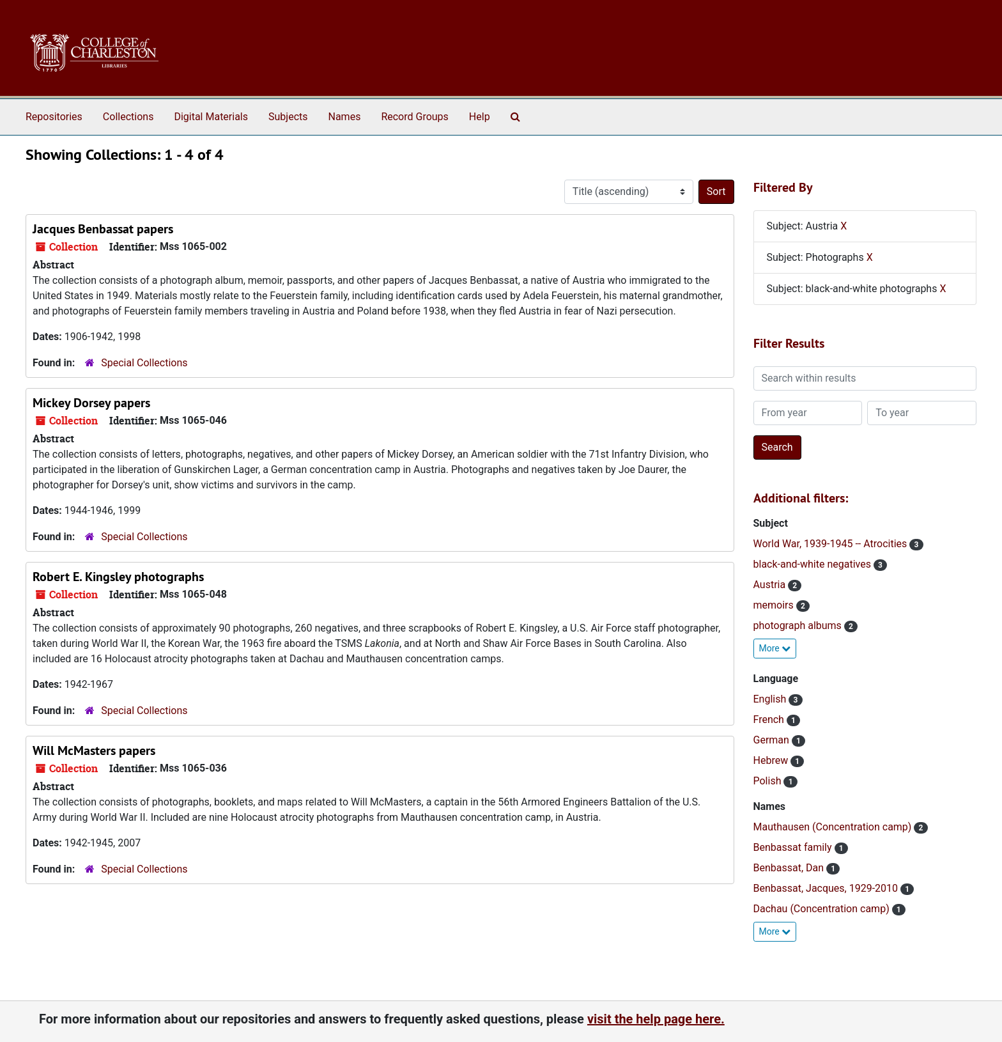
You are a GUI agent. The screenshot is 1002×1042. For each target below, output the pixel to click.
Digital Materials (211, 117)
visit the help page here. (656, 1019)
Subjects (287, 117)
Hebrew (772, 760)
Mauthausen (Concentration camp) (833, 827)
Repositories (54, 117)
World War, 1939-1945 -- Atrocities (831, 544)
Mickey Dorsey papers (91, 402)
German (772, 740)
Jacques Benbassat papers (103, 229)
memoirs (774, 605)
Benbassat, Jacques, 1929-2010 (827, 888)
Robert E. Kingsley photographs (118, 576)
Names (344, 117)
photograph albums (798, 625)
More (775, 648)
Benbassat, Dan (790, 868)
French (770, 719)
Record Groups (414, 117)
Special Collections (144, 363)
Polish (768, 781)
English (771, 699)
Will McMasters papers (94, 750)
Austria (771, 585)
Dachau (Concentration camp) (822, 909)
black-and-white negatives (813, 564)
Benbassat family (794, 847)
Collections (128, 117)
